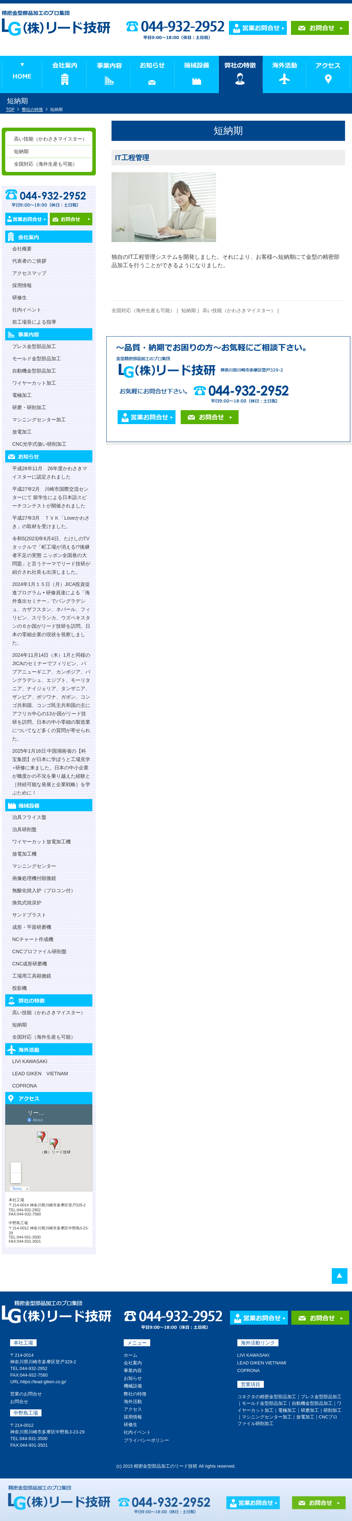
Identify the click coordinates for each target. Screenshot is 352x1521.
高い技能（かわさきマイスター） (239, 310)
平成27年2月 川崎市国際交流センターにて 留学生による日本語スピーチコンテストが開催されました (50, 497)
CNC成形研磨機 (29, 963)
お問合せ (19, 1401)
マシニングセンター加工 (39, 419)
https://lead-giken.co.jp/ (44, 1381)
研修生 (19, 297)
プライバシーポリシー (146, 1440)
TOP (10, 109)
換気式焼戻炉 (26, 902)
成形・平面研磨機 (31, 927)
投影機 (19, 988)
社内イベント (26, 310)
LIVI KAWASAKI (29, 1061)
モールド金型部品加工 (36, 358)
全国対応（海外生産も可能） (143, 310)
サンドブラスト (29, 915)
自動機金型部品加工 (34, 371)
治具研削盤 (24, 829)
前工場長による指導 (34, 322)
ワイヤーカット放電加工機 (41, 841)
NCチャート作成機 (32, 939)
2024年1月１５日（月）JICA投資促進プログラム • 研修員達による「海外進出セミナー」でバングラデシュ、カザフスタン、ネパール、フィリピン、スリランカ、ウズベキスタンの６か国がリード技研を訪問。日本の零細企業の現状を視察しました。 (51, 613)
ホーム (130, 1355)
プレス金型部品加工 (34, 346)
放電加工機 (24, 854)
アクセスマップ (29, 273)
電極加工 (22, 395)
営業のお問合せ (26, 1393)
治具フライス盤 (29, 817)
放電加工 (22, 432)
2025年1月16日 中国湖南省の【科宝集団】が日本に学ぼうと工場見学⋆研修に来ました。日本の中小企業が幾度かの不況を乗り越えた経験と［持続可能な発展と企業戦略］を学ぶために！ (51, 772)
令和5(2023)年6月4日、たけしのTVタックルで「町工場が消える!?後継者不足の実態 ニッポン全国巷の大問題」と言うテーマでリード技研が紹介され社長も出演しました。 (51, 555)
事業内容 (133, 1370)
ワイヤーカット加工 (34, 383)
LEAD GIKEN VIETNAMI (261, 1362)
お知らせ (133, 1378)
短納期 (188, 310)
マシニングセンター (34, 866)
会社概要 (22, 248)
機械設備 (133, 1385)
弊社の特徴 (32, 109)
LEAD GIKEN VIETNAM (40, 1073)
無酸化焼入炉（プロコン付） (44, 890)
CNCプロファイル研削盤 (39, 951)
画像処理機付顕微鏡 (34, 878)
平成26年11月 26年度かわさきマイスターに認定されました (49, 473)
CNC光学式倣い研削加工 (39, 444)
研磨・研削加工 (29, 407)
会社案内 (133, 1362)
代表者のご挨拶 (29, 261)
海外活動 (133, 1401)
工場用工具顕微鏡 (31, 976)
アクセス (133, 1409)
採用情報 (22, 285)
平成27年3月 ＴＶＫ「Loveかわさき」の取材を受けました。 (51, 522)
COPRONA (24, 1086)
